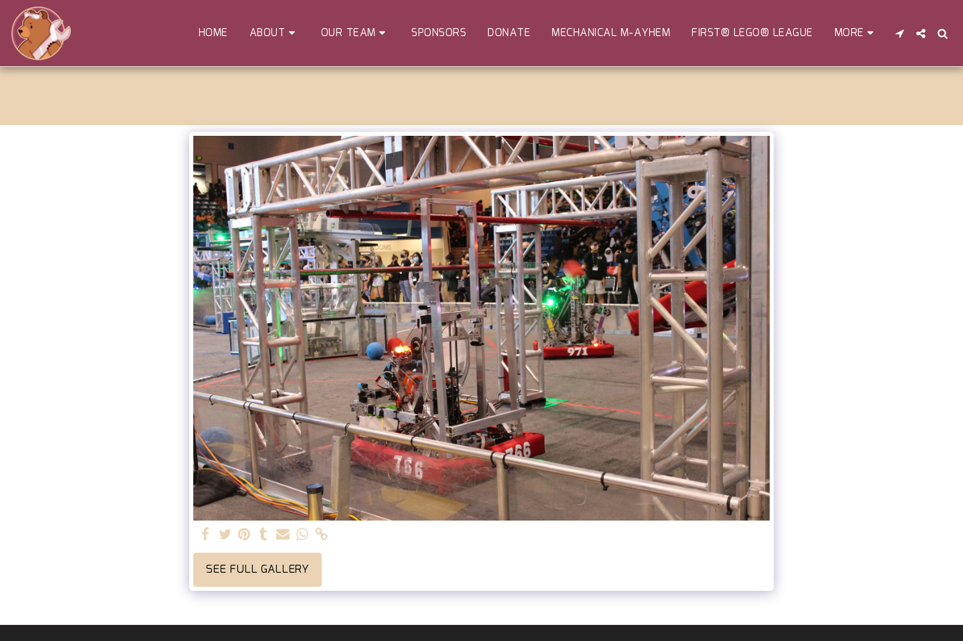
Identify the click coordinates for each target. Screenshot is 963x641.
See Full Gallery (257, 569)
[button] (274, 33)
